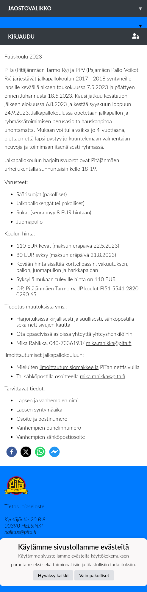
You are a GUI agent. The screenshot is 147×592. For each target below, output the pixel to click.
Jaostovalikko (77, 8)
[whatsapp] (40, 452)
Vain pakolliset (94, 575)
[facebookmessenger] (54, 452)
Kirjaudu (73, 36)
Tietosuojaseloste (24, 506)
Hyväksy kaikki (53, 575)
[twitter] (26, 452)
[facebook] (11, 452)
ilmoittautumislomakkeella (69, 367)
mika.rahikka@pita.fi (108, 343)
